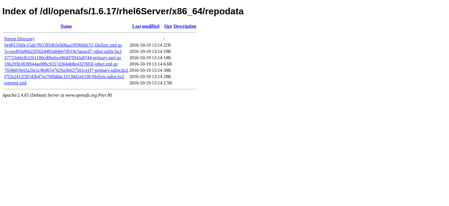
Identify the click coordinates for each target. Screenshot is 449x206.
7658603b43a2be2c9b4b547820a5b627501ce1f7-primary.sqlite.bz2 (66, 70)
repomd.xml (15, 82)
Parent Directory (19, 38)
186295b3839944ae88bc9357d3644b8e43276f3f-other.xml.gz (61, 64)
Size (168, 26)
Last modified (145, 26)
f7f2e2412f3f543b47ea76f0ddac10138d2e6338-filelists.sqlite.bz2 (64, 76)
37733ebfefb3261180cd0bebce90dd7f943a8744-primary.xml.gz (62, 57)
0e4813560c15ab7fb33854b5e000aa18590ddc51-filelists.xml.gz (63, 45)
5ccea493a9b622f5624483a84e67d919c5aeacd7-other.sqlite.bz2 (63, 51)
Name (66, 26)
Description (185, 26)
